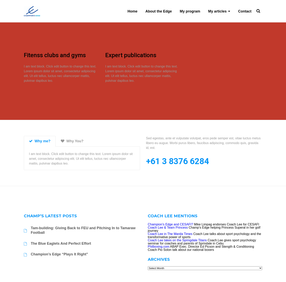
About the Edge (158, 11)
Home (132, 11)
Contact (244, 11)
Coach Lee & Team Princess (168, 227)
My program (190, 11)
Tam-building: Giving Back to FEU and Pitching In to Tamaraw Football (83, 230)
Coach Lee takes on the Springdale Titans (177, 240)
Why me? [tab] (39, 141)
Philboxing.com (158, 246)
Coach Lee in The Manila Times (170, 234)
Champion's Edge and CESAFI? (170, 224)
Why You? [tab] (72, 141)
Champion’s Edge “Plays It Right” (59, 254)
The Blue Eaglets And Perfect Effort (61, 243)
